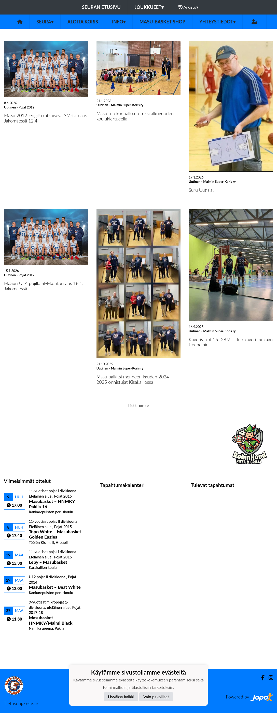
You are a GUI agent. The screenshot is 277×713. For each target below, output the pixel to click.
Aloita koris (82, 21)
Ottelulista (16, 639)
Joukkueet (149, 7)
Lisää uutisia (138, 405)
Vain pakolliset (156, 696)
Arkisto (188, 7)
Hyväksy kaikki (121, 696)
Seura (44, 21)
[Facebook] (261, 677)
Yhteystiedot (217, 21)
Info (119, 21)
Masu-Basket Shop (162, 21)
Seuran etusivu (101, 7)
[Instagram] (269, 677)
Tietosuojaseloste (21, 703)
